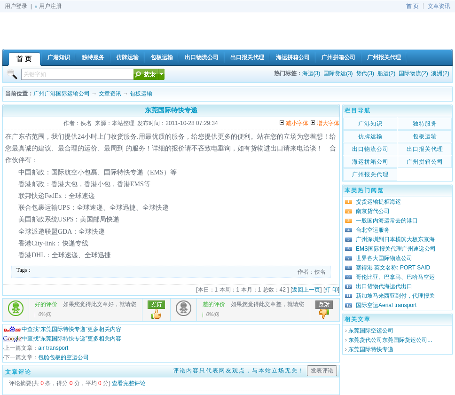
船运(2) (386, 73)
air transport (53, 348)
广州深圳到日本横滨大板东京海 (395, 239)
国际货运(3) (338, 73)
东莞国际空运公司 (370, 330)
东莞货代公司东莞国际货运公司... (390, 340)
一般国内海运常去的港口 (387, 220)
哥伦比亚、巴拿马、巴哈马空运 (395, 277)
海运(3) (311, 73)
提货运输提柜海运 (378, 201)
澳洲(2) (440, 73)
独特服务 (425, 123)
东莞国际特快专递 (370, 349)
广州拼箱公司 (425, 161)
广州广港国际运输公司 (61, 93)
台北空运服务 (373, 230)
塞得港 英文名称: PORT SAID (393, 267)
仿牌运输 (370, 136)
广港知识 (370, 123)
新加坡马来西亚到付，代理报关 (395, 295)
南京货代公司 (373, 211)
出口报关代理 (425, 149)
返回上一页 (306, 289)
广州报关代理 (370, 174)
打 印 (331, 289)
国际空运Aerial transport (386, 305)
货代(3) (365, 73)
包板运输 (141, 93)
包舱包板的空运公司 (63, 357)
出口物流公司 (370, 149)
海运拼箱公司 (370, 161)
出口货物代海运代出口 (384, 286)
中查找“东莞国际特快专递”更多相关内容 (62, 329)
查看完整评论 (129, 383)
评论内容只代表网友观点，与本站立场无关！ (239, 370)
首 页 (412, 6)
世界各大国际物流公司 (384, 258)
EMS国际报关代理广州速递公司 (396, 248)
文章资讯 (439, 6)
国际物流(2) (413, 73)
